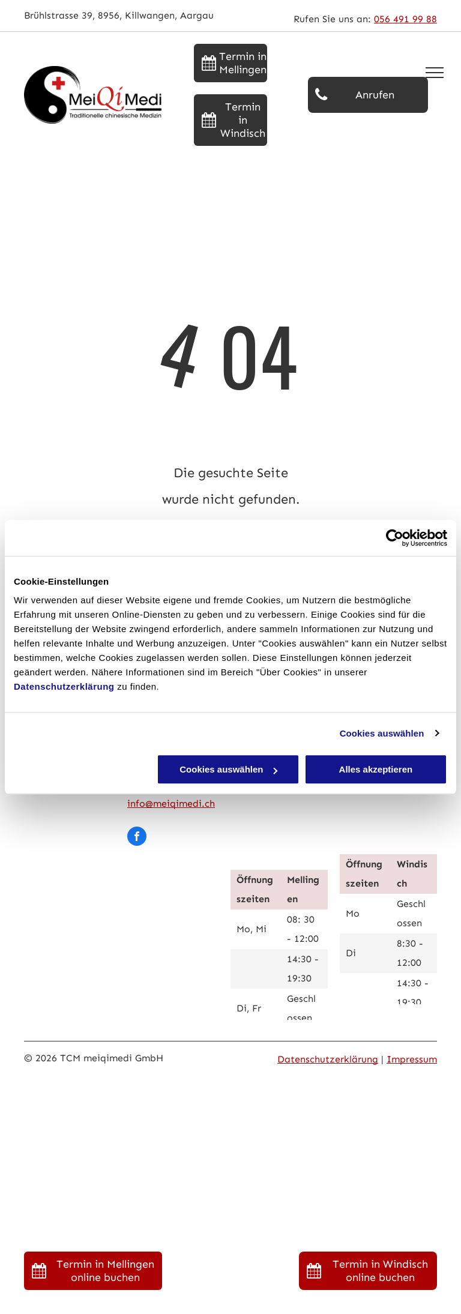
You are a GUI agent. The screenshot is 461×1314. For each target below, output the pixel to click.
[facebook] (136, 838)
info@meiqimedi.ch (171, 803)
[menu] (434, 72)
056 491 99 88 (405, 19)
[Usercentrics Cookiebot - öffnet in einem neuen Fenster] (394, 538)
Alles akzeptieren (376, 769)
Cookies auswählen (382, 733)
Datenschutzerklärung (64, 686)
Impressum (412, 1059)
